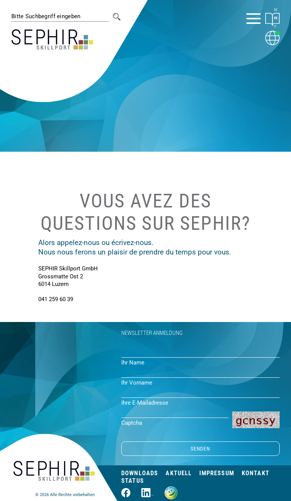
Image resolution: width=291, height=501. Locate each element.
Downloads (139, 473)
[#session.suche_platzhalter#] (60, 16)
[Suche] (116, 16)
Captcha (131, 422)
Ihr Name (132, 362)
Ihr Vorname (136, 382)
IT (275, 26)
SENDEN (200, 449)
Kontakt (255, 473)
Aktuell (179, 473)
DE (275, 10)
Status (132, 480)
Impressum (216, 473)
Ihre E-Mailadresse (144, 402)
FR (275, 18)
